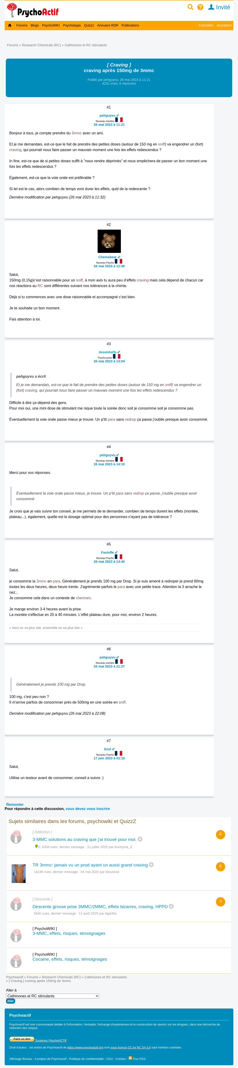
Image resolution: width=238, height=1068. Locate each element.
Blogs (35, 25)
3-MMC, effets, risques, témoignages (69, 933)
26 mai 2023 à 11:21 (109, 124)
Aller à (52, 996)
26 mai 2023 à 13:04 (109, 361)
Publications (130, 25)
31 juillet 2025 (97, 847)
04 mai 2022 (90, 872)
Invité (217, 7)
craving (15, 150)
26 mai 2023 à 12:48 (109, 266)
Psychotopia (72, 25)
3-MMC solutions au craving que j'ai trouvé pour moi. (84, 839)
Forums (22, 25)
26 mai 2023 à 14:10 (109, 464)
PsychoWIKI (51, 25)
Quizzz (89, 25)
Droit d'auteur (18, 1047)
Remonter (15, 805)
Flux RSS (137, 1059)
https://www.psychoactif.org (85, 1047)
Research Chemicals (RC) (41, 45)
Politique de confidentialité (86, 1059)
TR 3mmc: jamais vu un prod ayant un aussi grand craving (90, 865)
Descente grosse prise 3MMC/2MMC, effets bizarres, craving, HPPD (100, 906)
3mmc (77, 133)
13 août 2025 (88, 913)
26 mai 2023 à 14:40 (109, 561)
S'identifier (206, 25)
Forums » (14, 45)
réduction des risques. (23, 1028)
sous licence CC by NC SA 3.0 (131, 1047)
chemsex (83, 598)
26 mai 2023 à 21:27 (109, 666)
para (111, 419)
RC (40, 286)
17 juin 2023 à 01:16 (109, 758)
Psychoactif (14, 977)
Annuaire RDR (107, 25)
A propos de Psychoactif (50, 1059)
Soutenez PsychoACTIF (38, 1040)
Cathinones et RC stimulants (86, 45)
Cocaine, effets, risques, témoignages (70, 959)
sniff (161, 144)
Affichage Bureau (20, 1059)
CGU (109, 1059)
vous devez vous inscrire (88, 809)
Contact (121, 1059)
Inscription (224, 25)
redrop (130, 419)
